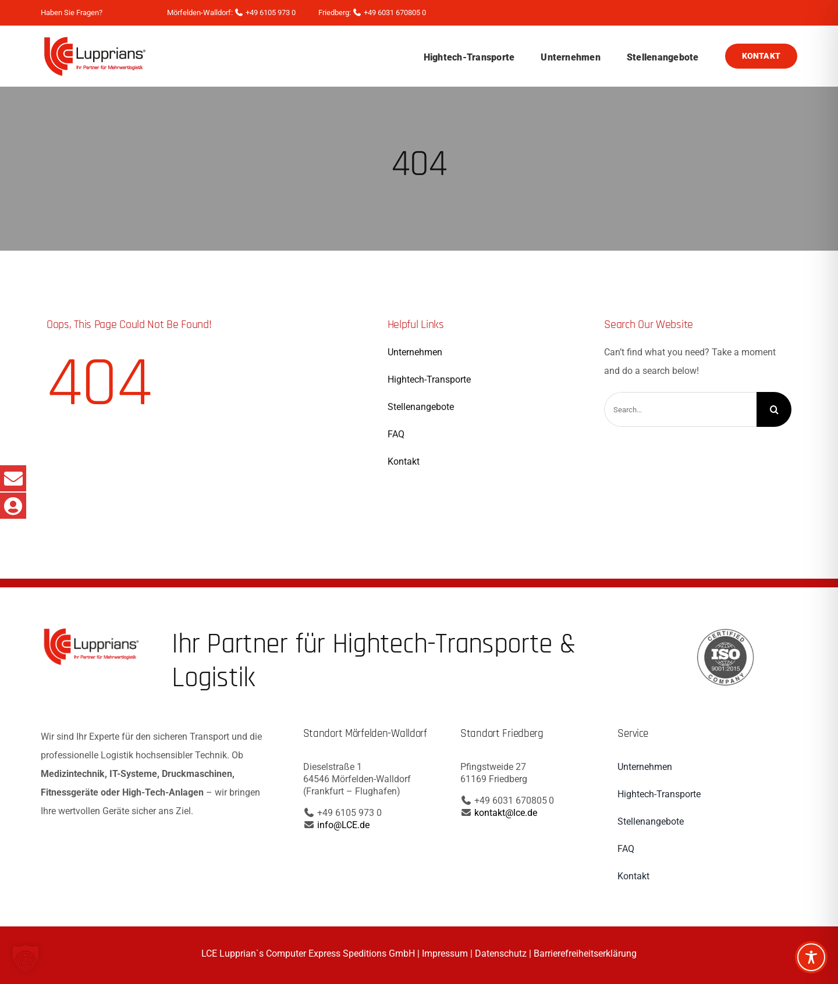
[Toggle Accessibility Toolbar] (811, 957)
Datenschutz (501, 953)
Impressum (445, 953)
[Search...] (680, 409)
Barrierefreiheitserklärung (585, 953)
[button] (25, 958)
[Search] (774, 409)
